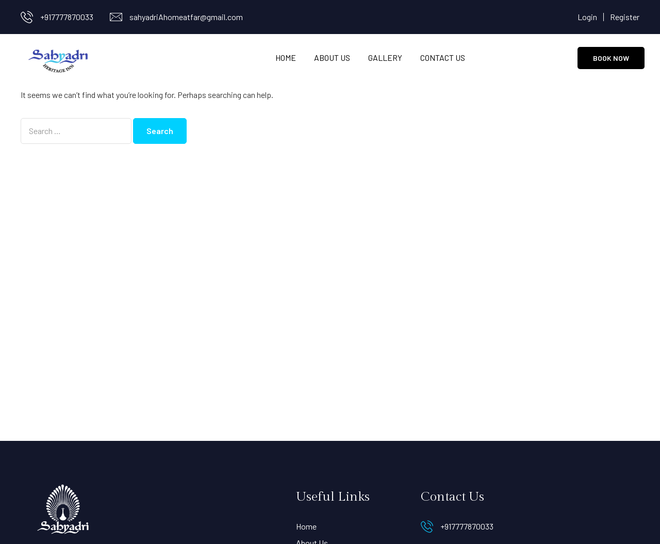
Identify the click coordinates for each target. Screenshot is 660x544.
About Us (332, 57)
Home (285, 57)
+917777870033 (66, 17)
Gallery (385, 57)
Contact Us (442, 57)
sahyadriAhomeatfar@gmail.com (186, 17)
